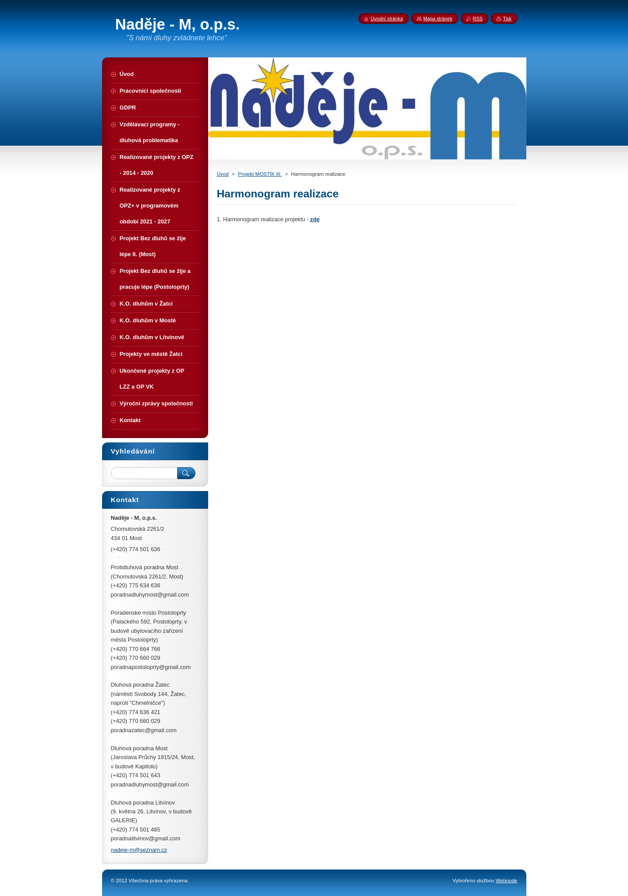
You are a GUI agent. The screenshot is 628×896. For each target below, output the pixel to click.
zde (315, 219)
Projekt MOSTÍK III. (260, 174)
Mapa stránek (438, 18)
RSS (478, 18)
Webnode (506, 880)
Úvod (223, 174)
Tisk (507, 18)
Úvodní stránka (387, 18)
